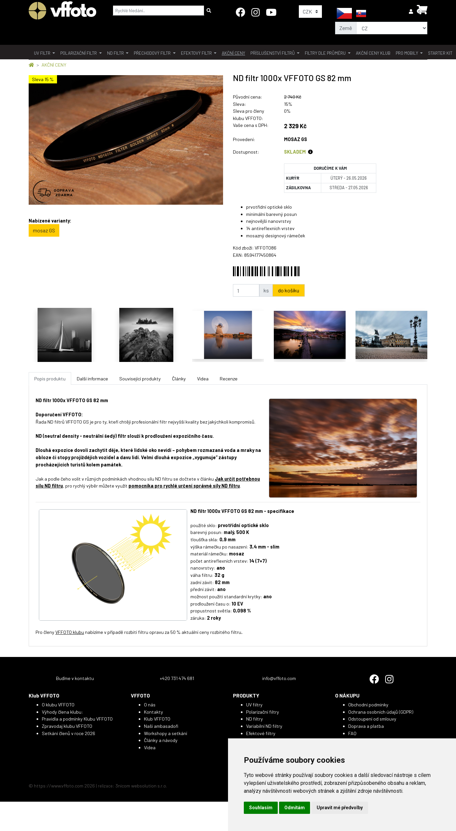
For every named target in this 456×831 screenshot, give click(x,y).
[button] (411, 11)
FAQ (352, 733)
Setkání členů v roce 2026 (68, 733)
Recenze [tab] (229, 378)
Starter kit (440, 53)
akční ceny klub (373, 53)
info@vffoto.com (279, 678)
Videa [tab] (203, 378)
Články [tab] (179, 378)
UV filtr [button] (42, 53)
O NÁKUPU (347, 695)
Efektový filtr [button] (197, 53)
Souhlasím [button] (260, 807)
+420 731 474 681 (177, 678)
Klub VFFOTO (44, 695)
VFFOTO (140, 695)
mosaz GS (44, 230)
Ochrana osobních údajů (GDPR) (380, 712)
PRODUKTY (246, 695)
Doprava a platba (366, 726)
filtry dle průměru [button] (326, 53)
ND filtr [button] (116, 53)
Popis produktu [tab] (50, 378)
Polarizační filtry (262, 712)
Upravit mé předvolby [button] (340, 807)
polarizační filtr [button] (79, 53)
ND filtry (254, 719)
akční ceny (233, 53)
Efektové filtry (260, 733)
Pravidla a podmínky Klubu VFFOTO (77, 719)
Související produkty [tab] (140, 378)
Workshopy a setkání (165, 733)
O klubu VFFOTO (58, 704)
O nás (150, 704)
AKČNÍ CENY (54, 65)
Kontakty (153, 712)
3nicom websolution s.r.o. (141, 785)
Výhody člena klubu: (62, 712)
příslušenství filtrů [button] (273, 53)
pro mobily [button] (407, 53)
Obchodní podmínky (368, 704)
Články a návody (161, 740)
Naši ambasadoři (161, 726)
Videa (150, 747)
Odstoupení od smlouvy (372, 719)
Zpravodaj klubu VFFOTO (67, 726)
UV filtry (254, 704)
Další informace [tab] (92, 378)
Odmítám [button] (294, 807)
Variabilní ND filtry (264, 726)
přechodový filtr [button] (153, 53)
